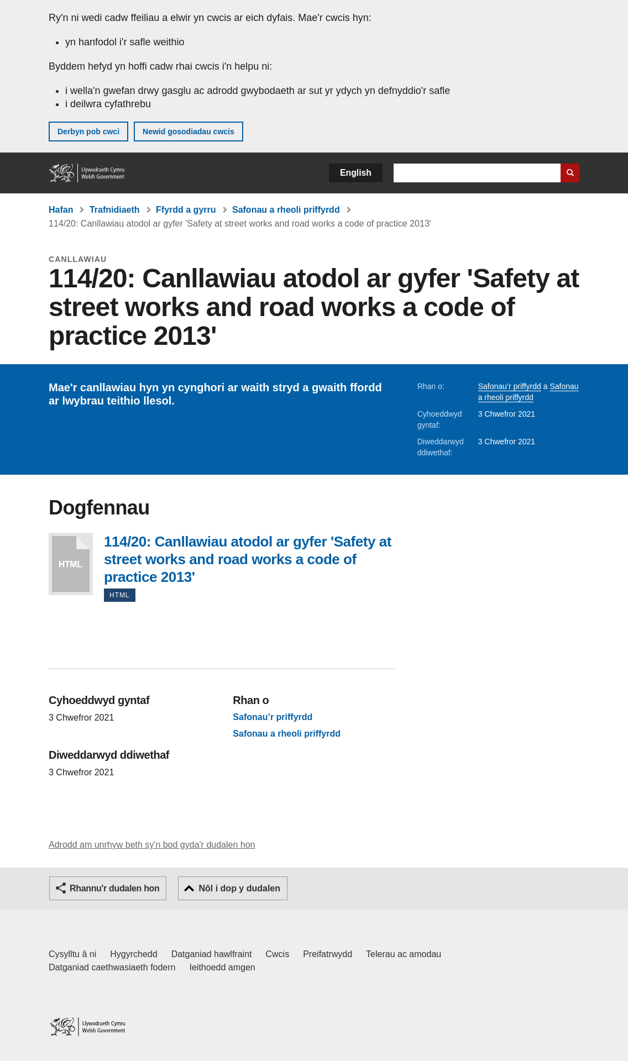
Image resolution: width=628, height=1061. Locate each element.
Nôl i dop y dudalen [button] (239, 888)
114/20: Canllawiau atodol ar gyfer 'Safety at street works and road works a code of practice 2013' (71, 564)
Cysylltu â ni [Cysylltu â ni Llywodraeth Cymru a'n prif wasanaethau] (72, 954)
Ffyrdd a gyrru (186, 209)
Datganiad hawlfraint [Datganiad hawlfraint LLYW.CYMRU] (211, 954)
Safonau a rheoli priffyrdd (286, 209)
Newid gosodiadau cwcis (188, 131)
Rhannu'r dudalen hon (114, 888)
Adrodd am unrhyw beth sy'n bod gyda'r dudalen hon (152, 844)
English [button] (355, 172)
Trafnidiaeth (115, 209)
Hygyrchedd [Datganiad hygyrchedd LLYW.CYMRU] (133, 954)
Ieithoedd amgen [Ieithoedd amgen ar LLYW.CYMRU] (222, 967)
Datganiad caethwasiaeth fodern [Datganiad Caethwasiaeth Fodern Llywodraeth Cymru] (112, 967)
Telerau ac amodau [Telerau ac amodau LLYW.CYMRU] (403, 954)
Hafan (61, 209)
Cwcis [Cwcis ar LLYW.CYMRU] (278, 954)
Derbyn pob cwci (88, 131)
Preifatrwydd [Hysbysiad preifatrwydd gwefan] (327, 954)
